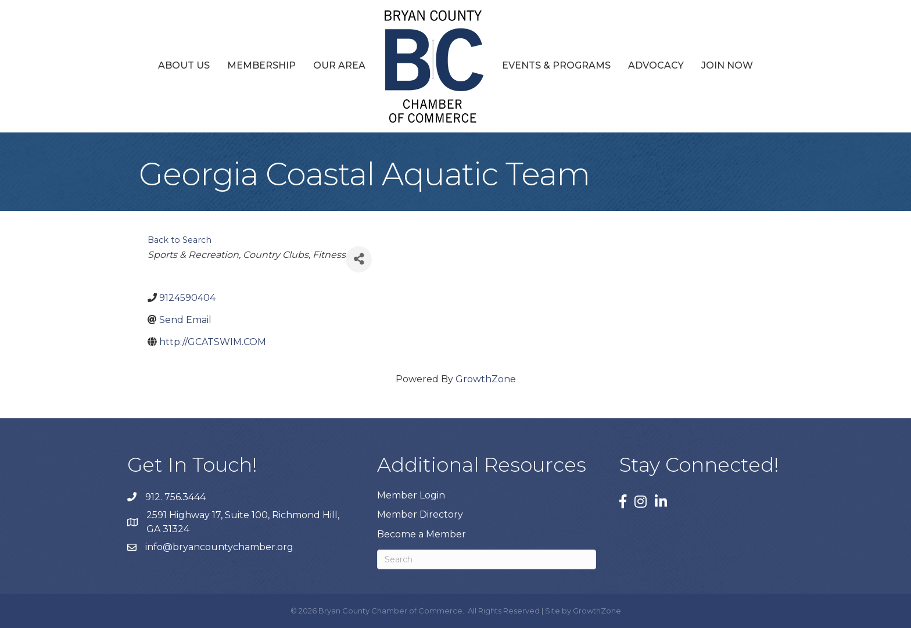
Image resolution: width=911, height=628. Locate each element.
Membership (261, 65)
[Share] (359, 259)
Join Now (727, 65)
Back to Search (179, 240)
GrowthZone (486, 379)
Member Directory (420, 514)
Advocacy (656, 65)
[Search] (486, 559)
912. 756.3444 (175, 497)
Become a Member (421, 534)
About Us (184, 65)
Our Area (339, 65)
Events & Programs (556, 65)
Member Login (411, 495)
